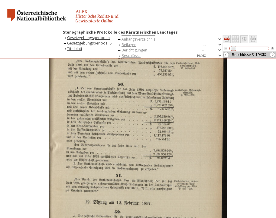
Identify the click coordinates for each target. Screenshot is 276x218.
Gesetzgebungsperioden (88, 37)
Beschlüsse (131, 55)
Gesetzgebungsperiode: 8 (89, 43)
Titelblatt (74, 48)
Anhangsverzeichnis (138, 39)
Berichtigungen (134, 50)
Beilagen (129, 44)
